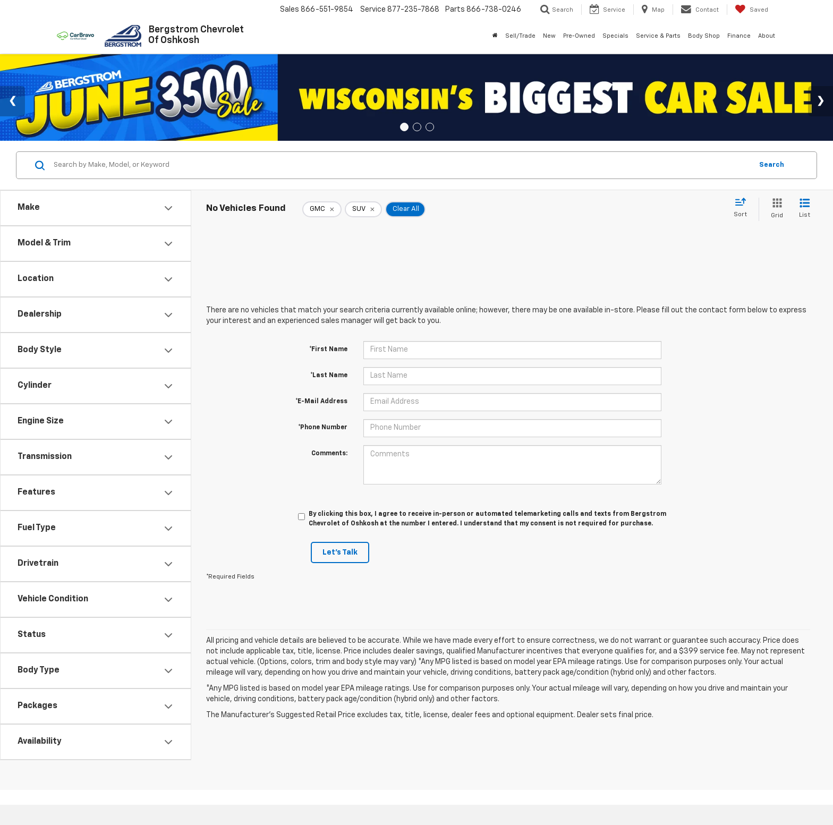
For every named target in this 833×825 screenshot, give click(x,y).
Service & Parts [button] (658, 36)
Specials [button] (615, 36)
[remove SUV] (363, 209)
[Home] (495, 36)
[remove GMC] (322, 209)
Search (771, 164)
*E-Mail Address (321, 401)
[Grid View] (775, 209)
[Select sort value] (743, 208)
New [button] (549, 36)
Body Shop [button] (704, 36)
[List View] (804, 209)
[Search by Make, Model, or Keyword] (401, 165)
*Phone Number (322, 427)
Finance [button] (739, 36)
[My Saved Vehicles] (751, 9)
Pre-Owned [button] (579, 36)
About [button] (766, 36)
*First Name (328, 349)
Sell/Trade (520, 36)
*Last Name (328, 375)
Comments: (329, 453)
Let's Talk (340, 552)
